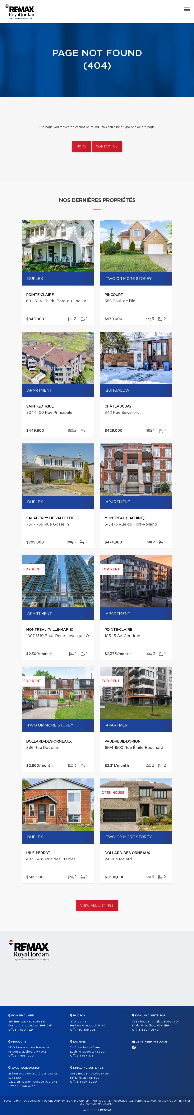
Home (82, 146)
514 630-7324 (24, 1030)
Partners (70, 1009)
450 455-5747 (25, 1086)
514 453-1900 (24, 1055)
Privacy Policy (167, 1101)
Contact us (106, 146)
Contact (179, 1009)
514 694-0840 (148, 1030)
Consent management (100, 1104)
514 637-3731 (85, 1055)
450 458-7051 (86, 1030)
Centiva (104, 1110)
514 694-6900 (87, 1082)
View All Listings (97, 905)
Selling (123, 1009)
